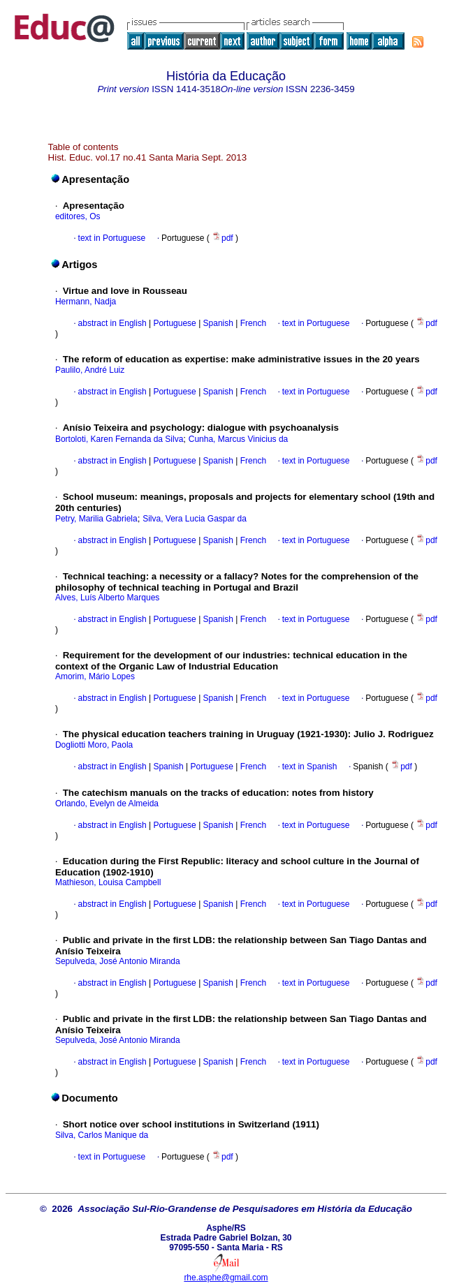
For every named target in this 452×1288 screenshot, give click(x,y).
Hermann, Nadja (85, 301)
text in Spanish (309, 766)
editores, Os (78, 216)
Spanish (217, 323)
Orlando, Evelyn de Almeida (107, 803)
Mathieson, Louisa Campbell (108, 882)
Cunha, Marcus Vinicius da (239, 439)
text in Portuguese (112, 238)
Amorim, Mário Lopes (95, 676)
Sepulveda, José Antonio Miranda (117, 961)
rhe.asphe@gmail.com (226, 1277)
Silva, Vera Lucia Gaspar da (195, 519)
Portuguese (173, 323)
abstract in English (112, 323)
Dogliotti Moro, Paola (94, 745)
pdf (223, 238)
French (252, 323)
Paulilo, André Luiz (89, 370)
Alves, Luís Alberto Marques (107, 597)
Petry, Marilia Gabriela (96, 519)
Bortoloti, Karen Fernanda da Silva (119, 439)
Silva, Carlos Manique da (101, 1135)
